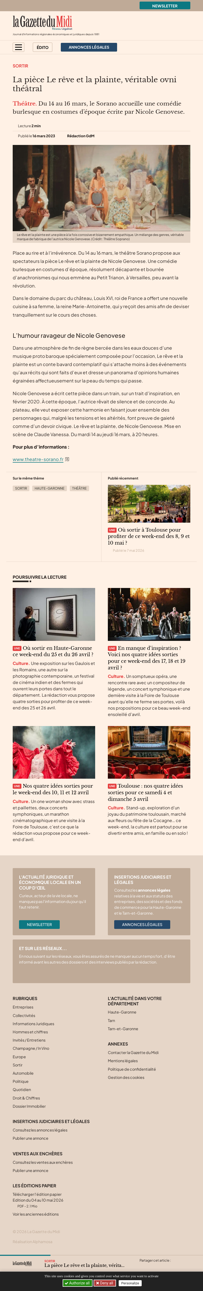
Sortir (20, 66)
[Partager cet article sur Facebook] (153, 1266)
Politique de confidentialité (132, 1069)
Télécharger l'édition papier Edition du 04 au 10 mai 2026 (38, 1200)
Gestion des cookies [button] (126, 1077)
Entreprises (23, 1007)
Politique (21, 1081)
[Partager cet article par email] (174, 1266)
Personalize (131, 1283)
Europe (19, 1056)
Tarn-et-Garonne (123, 1028)
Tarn (111, 1020)
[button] (18, 47)
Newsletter (165, 5)
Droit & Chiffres (26, 1098)
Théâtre (79, 488)
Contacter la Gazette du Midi (133, 1052)
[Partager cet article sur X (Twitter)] (143, 1266)
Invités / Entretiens (29, 1040)
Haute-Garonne (49, 488)
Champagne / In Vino (31, 1048)
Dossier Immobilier (29, 1106)
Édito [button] (43, 47)
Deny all (106, 1283)
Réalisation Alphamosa (32, 1241)
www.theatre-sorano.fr (38, 459)
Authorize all (78, 1283)
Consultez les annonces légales (40, 1130)
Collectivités (24, 1015)
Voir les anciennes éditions (36, 1214)
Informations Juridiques (33, 1023)
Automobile (23, 1073)
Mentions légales (123, 1060)
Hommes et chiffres (30, 1031)
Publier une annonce (30, 1138)
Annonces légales (142, 924)
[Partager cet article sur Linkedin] (164, 1266)
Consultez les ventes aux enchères (43, 1162)
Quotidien (22, 1089)
